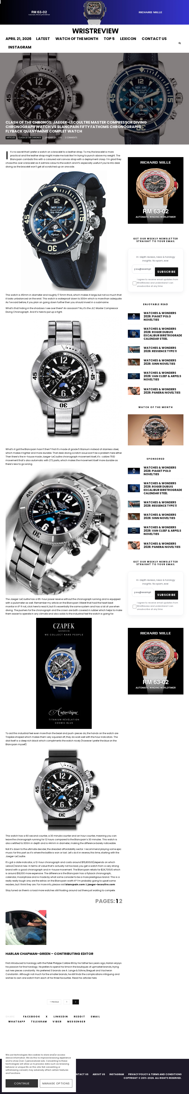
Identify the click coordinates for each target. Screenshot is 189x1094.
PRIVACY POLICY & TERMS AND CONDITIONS (155, 1074)
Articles (10, 138)
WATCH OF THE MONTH (76, 38)
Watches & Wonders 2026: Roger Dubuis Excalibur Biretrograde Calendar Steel (163, 334)
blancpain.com (75, 884)
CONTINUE (22, 1083)
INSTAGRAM (19, 47)
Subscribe (166, 272)
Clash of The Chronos (30, 138)
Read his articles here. (84, 977)
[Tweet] (47, 1017)
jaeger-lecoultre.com (101, 884)
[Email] (95, 1017)
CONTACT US (154, 38)
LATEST (43, 38)
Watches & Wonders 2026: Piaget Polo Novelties (160, 316)
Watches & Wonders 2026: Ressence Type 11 (160, 351)
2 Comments (71, 138)
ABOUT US (99, 1074)
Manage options (56, 1083)
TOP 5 (109, 38)
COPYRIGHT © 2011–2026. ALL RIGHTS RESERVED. (153, 1078)
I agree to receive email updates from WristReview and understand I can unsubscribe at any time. (155, 283)
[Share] (31, 1017)
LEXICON (128, 38)
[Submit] (79, 1017)
